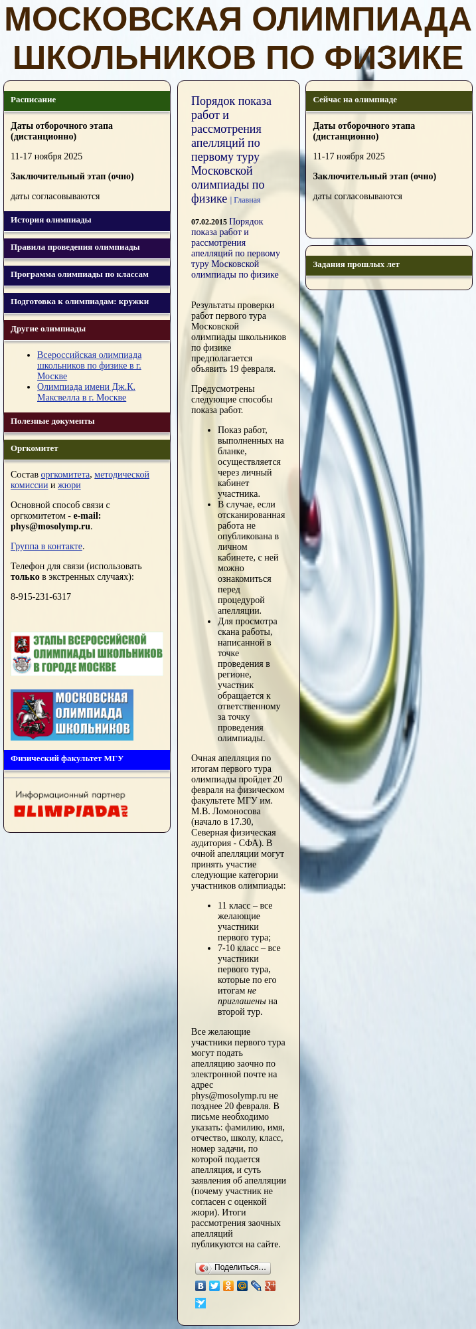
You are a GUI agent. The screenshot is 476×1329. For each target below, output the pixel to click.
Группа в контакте (46, 546)
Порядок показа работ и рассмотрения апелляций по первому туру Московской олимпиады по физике (235, 248)
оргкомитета (65, 475)
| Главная (245, 200)
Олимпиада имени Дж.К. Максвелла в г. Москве (86, 392)
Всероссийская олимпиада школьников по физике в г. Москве (89, 365)
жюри (69, 485)
